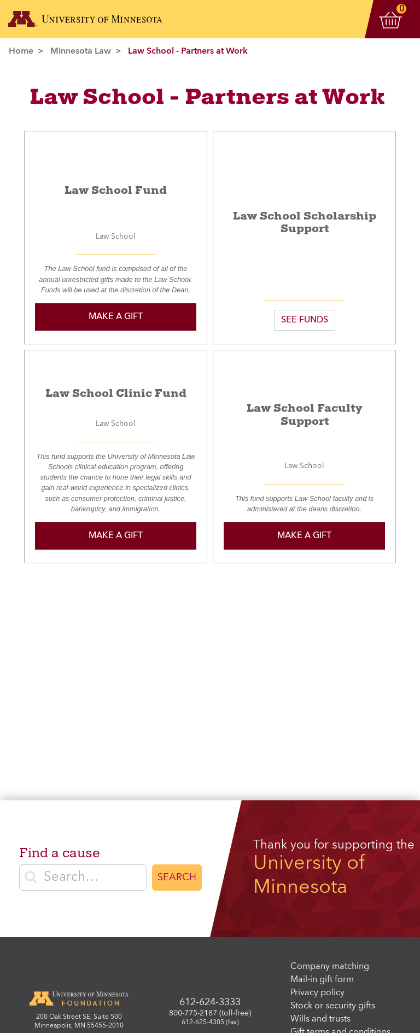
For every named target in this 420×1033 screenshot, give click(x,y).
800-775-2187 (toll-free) (210, 1013)
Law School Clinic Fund (115, 393)
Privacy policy (317, 993)
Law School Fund (116, 190)
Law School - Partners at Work (188, 51)
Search (177, 877)
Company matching (329, 966)
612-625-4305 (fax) (210, 1022)
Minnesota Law (80, 51)
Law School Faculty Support (304, 414)
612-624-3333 (210, 1002)
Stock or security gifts (332, 1006)
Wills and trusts (320, 1019)
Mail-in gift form (322, 980)
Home (21, 51)
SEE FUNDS (304, 320)
